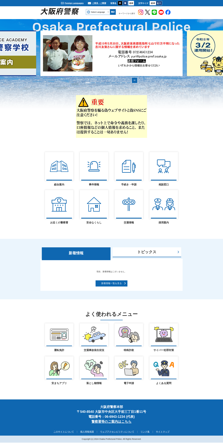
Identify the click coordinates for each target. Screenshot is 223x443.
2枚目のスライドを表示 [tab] (93, 82)
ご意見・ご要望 (99, 3)
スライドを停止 (134, 80)
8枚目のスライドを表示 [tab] (123, 82)
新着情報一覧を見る (111, 283)
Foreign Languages (74, 3)
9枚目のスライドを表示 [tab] (129, 82)
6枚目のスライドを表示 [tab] (113, 82)
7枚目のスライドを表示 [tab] (118, 82)
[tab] (76, 253)
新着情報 (76, 253)
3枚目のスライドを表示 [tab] (98, 82)
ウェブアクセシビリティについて (117, 432)
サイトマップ (163, 432)
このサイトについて (63, 432)
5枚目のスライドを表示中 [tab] (108, 82)
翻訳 (113, 12)
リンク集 (145, 432)
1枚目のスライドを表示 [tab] (88, 82)
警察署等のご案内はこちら (111, 422)
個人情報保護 (87, 432)
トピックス (146, 252)
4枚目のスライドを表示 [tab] (103, 82)
